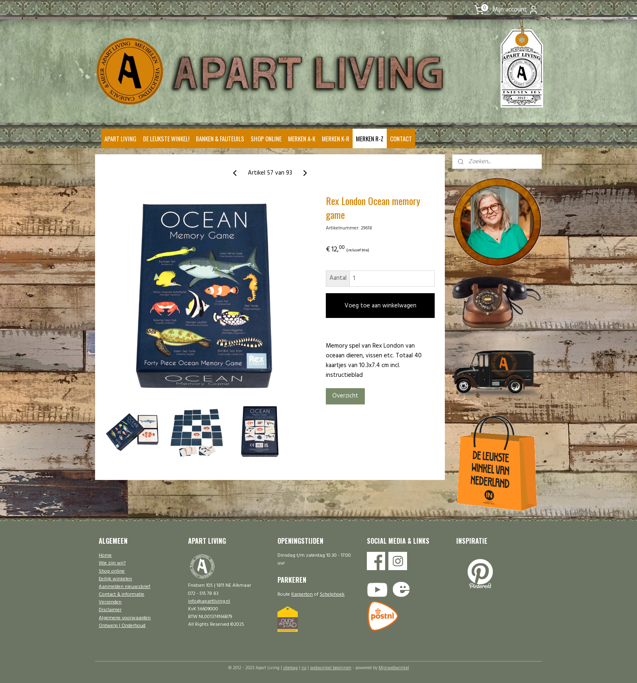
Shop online (112, 571)
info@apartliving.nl (209, 601)
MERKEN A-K (301, 138)
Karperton (302, 594)
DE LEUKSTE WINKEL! (166, 138)
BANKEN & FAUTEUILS (220, 138)
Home (105, 555)
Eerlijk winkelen (115, 579)
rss (303, 668)
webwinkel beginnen (330, 668)
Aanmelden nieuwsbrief (124, 587)
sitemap (290, 668)
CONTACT (401, 138)
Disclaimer (110, 610)
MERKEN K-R (335, 138)
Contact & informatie (121, 594)
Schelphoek (332, 594)
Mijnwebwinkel (394, 668)
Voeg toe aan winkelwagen (380, 306)
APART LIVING (120, 138)
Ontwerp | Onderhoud (122, 626)
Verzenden (110, 602)
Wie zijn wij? (112, 563)
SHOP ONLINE (266, 138)
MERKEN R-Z (370, 138)
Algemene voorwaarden (125, 618)
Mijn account (515, 10)
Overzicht (345, 396)
